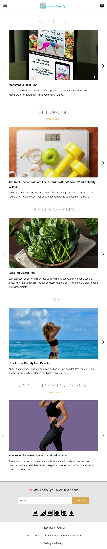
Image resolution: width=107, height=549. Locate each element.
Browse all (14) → (53, 392)
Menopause (53, 112)
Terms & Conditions (71, 535)
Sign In (103, 5)
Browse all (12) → (53, 118)
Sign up (80, 501)
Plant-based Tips (53, 209)
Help (37, 535)
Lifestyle (53, 299)
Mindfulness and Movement (53, 385)
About (29, 535)
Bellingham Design (53, 543)
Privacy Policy (50, 535)
